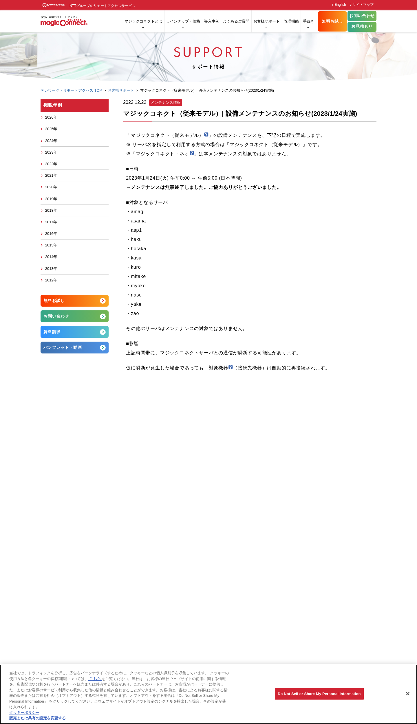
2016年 (51, 233)
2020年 (51, 187)
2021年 (51, 175)
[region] (208, 694)
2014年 (51, 257)
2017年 (51, 222)
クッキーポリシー (24, 712)
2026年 (51, 117)
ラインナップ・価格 (183, 21)
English (340, 5)
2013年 (51, 268)
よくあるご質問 (236, 21)
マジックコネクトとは (143, 21)
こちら (95, 679)
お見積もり (361, 26)
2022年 (51, 164)
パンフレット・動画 (62, 347)
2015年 (51, 245)
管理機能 (291, 21)
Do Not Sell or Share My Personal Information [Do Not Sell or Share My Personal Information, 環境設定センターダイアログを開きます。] (319, 694)
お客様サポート (266, 21)
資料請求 (52, 331)
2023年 (51, 152)
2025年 (51, 129)
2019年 (51, 199)
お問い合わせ (362, 16)
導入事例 (211, 21)
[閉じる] (407, 693)
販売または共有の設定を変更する (37, 718)
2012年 (51, 280)
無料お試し (332, 21)
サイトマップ (363, 5)
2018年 (51, 210)
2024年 (51, 141)
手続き (308, 21)
